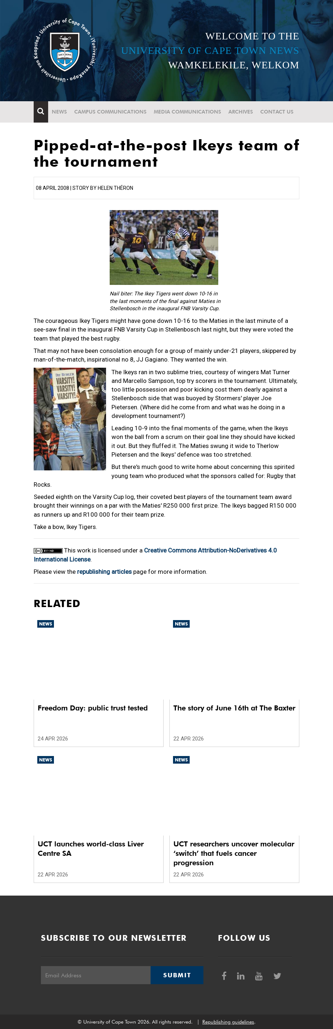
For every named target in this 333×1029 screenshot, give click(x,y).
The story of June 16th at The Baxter (234, 708)
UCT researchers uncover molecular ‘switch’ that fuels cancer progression (233, 853)
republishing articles (104, 571)
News (59, 112)
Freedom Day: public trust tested (93, 708)
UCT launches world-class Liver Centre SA (91, 849)
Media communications (187, 112)
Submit (177, 975)
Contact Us (277, 112)
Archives (240, 112)
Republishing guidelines (228, 1022)
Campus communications (110, 112)
